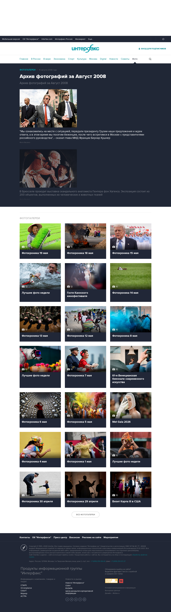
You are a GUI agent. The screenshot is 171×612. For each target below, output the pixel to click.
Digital (103, 59)
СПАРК (24, 585)
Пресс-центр (60, 537)
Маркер (24, 593)
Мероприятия (111, 537)
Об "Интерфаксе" (31, 39)
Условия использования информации (120, 588)
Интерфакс (85, 48)
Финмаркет (80, 39)
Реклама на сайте (91, 537)
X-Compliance (26, 588)
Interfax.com (47, 39)
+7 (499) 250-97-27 (118, 561)
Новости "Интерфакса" (74, 583)
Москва (93, 59)
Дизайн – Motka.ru (112, 593)
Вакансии (74, 537)
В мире (47, 59)
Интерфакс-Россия (63, 39)
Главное (24, 59)
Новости (113, 59)
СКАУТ (23, 591)
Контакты (25, 537)
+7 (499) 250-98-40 (98, 561)
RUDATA (68, 588)
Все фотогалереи (85, 514)
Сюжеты (125, 59)
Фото (134, 59)
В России (36, 59)
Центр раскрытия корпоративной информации (79, 592)
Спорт (71, 59)
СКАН (67, 585)
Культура (81, 59)
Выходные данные (112, 590)
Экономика (59, 59)
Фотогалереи (28, 70)
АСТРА (23, 596)
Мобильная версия (11, 39)
